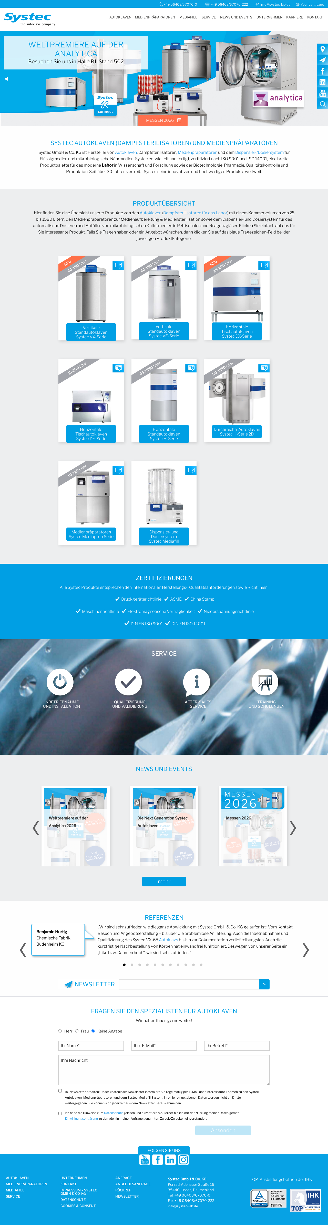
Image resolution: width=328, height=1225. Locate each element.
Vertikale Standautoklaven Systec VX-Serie (91, 332)
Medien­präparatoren (26, 1184)
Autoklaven (120, 17)
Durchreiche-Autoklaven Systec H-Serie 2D (237, 432)
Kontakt (315, 17)
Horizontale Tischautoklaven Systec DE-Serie (91, 434)
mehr (164, 881)
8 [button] (178, 965)
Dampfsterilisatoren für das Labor (195, 212)
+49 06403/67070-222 (230, 4)
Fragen (118, 267)
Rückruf (123, 1190)
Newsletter (127, 1196)
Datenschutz (113, 1113)
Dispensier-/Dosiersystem (259, 152)
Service (209, 17)
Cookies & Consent (78, 1206)
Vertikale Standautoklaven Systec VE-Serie (164, 331)
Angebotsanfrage (132, 1184)
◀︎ (8, 80)
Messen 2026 (160, 120)
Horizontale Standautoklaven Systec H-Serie (164, 434)
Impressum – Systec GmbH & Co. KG (78, 1192)
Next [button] (292, 828)
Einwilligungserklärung (81, 1118)
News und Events (236, 17)
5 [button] (155, 965)
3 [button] (139, 965)
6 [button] (162, 965)
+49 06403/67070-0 (180, 4)
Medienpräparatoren (155, 17)
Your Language (312, 4)
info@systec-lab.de (275, 4)
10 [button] (193, 965)
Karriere (294, 17)
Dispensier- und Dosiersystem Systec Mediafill (164, 537)
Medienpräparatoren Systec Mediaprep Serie (91, 534)
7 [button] (170, 965)
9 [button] (185, 965)
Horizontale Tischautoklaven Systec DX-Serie (237, 332)
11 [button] (201, 965)
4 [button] (147, 965)
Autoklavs (168, 939)
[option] (76, 826)
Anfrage (123, 1178)
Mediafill (188, 17)
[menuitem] (120, 17)
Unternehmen (270, 17)
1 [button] (124, 965)
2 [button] (132, 965)
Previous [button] (35, 828)
